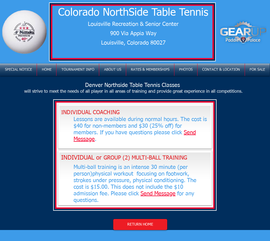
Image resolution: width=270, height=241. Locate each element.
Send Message (158, 193)
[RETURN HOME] (140, 224)
